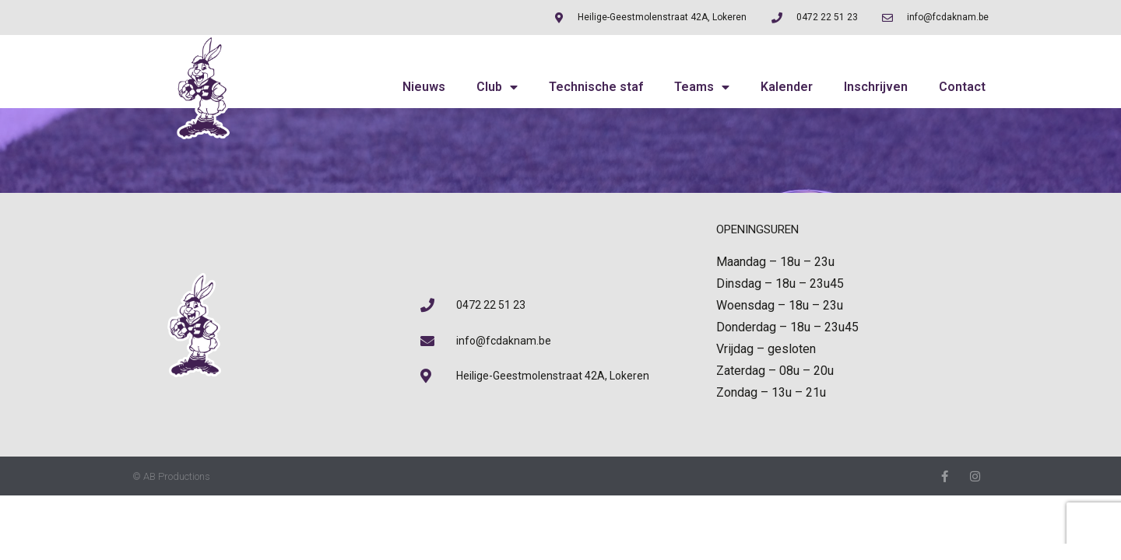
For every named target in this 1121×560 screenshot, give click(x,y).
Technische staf (596, 86)
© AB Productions (171, 476)
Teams (701, 87)
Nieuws (423, 86)
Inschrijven (876, 86)
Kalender (787, 86)
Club (497, 87)
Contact (962, 86)
